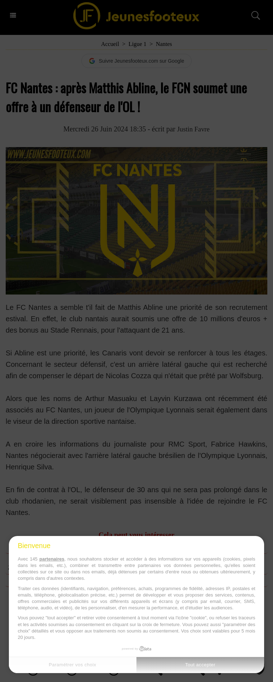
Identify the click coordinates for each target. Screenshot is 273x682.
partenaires (51, 559)
